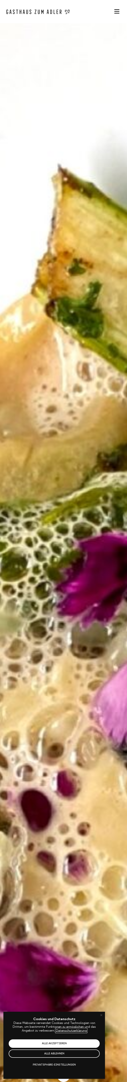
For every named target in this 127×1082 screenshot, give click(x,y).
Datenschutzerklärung (71, 1031)
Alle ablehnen (54, 1053)
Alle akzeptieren (54, 1043)
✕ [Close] (101, 1015)
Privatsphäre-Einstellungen (54, 1064)
